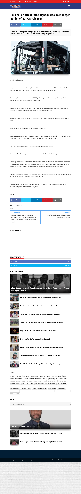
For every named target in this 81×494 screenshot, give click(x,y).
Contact (60, 459)
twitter (35, 1)
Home (53, 459)
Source (12, 194)
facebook (28, 1)
